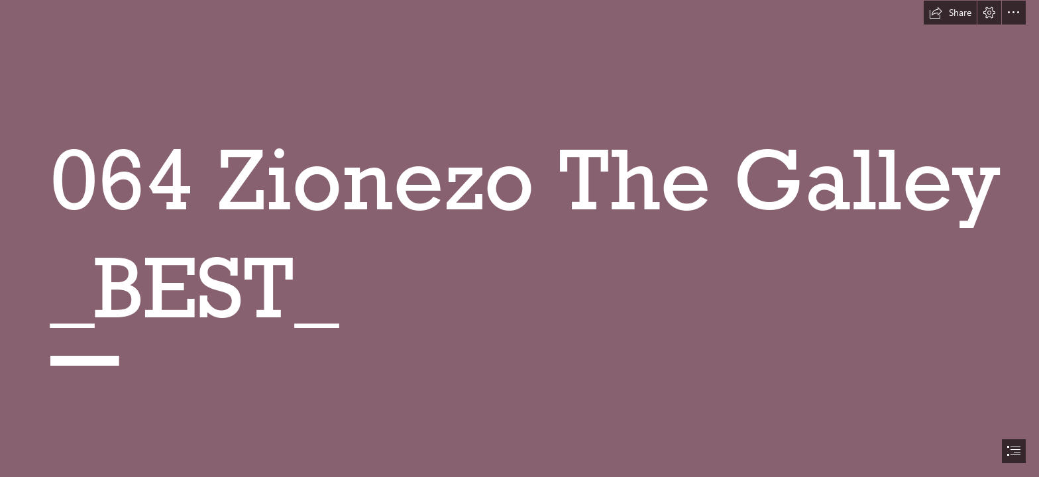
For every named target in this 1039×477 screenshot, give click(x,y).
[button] (950, 13)
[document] (519, 238)
